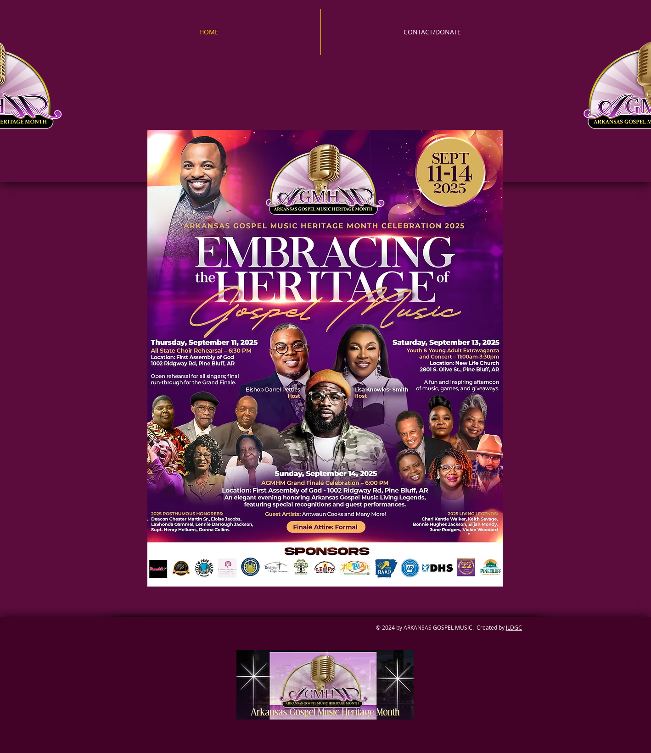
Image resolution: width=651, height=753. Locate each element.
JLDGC (514, 627)
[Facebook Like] (240, 643)
